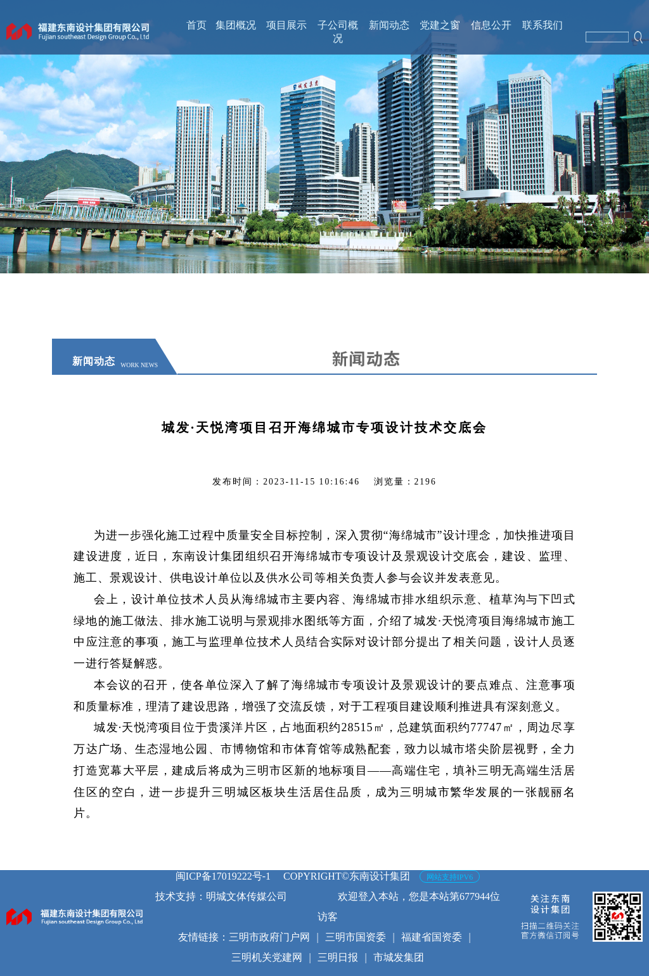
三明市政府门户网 (269, 937)
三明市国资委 (355, 937)
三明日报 (338, 957)
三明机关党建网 (266, 957)
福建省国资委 (431, 937)
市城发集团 (398, 957)
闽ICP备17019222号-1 (223, 876)
